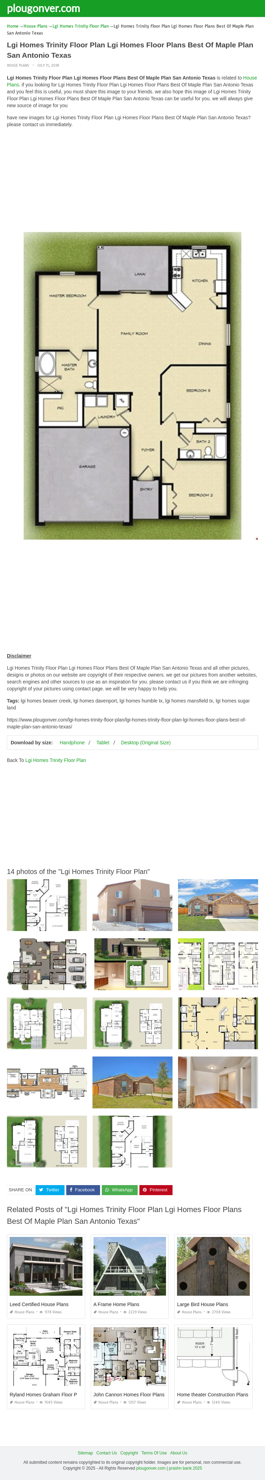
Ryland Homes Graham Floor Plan (47, 1394)
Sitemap (85, 1453)
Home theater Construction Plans (212, 1394)
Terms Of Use (154, 1453)
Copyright (129, 1453)
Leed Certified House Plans (39, 1304)
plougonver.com (43, 8)
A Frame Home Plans (116, 1304)
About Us (178, 1453)
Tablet (102, 742)
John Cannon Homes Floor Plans (129, 1394)
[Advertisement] (132, 181)
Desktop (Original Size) (146, 742)
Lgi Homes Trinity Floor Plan (55, 760)
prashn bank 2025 (185, 1468)
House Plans (18, 65)
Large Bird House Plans (202, 1304)
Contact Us (106, 1453)
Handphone (72, 742)
